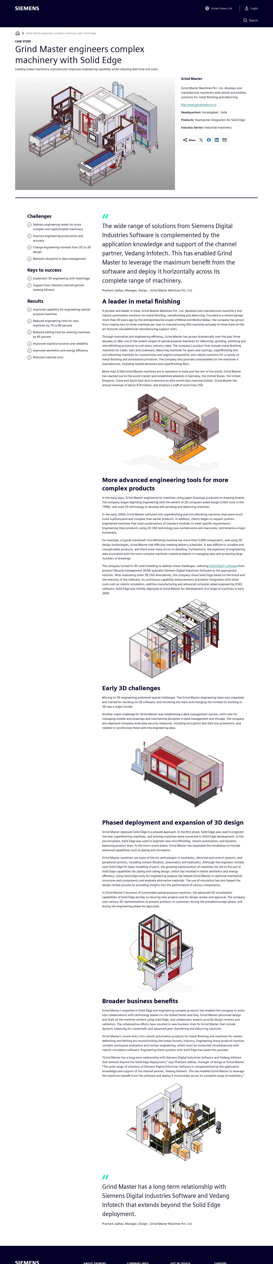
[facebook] (209, 140)
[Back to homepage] (17, 33)
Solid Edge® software (223, 566)
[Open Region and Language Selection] (218, 8)
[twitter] (201, 140)
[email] (224, 140)
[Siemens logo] (27, 8)
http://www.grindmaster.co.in (198, 104)
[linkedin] (216, 140)
